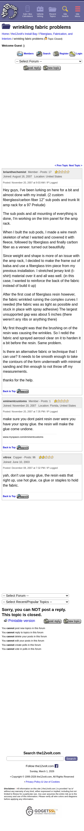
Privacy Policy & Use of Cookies (43, 781)
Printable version (21, 621)
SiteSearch (65, 15)
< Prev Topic (61, 165)
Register (61, 53)
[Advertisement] (42, 116)
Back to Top (9, 391)
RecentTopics (52, 15)
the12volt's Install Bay (24, 33)
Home (5, 33)
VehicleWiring (40, 15)
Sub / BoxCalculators (27, 15)
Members (25, 53)
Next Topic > (75, 165)
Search (43, 53)
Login (75, 53)
